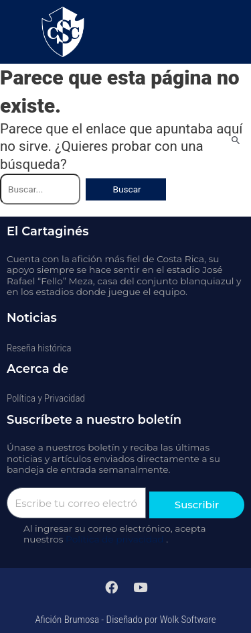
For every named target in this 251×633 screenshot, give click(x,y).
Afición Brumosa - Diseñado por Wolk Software (125, 620)
